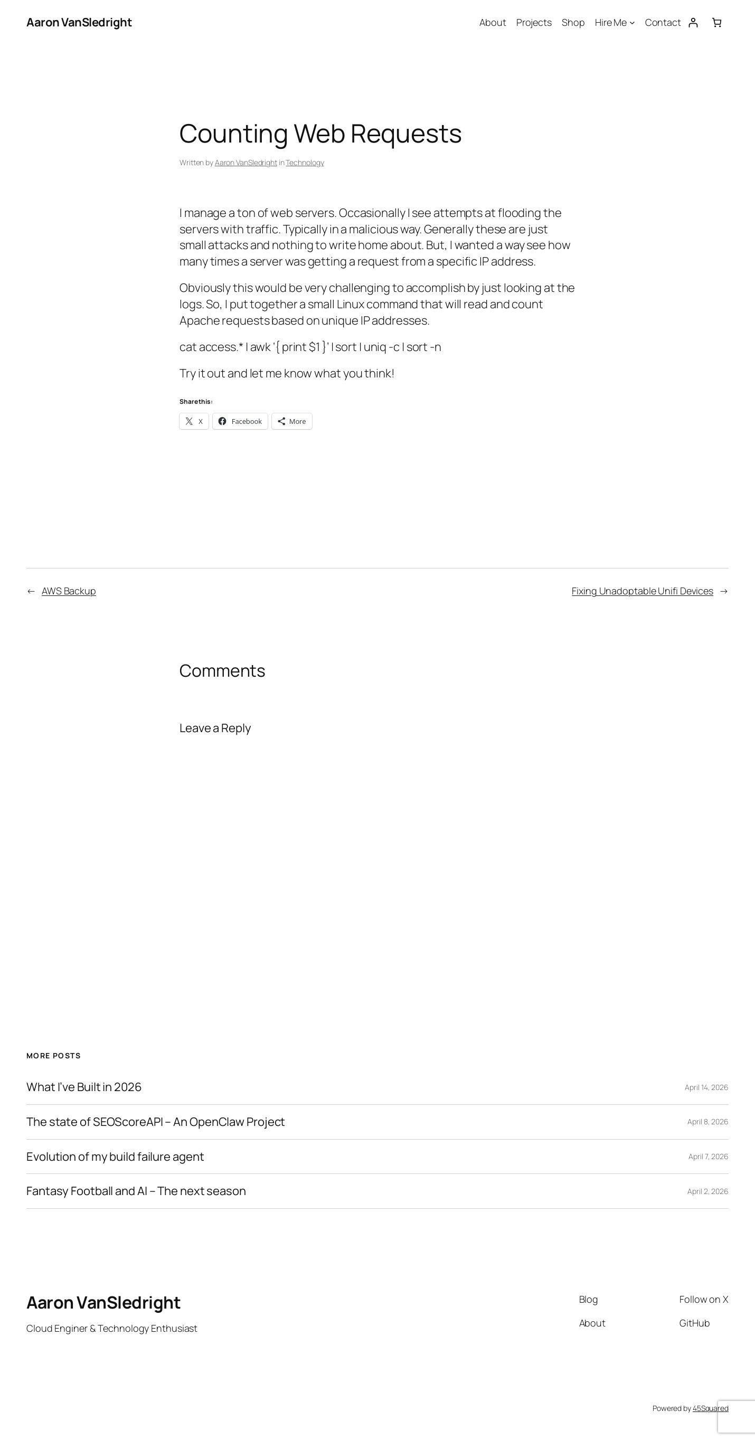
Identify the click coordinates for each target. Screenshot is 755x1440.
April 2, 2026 (708, 1191)
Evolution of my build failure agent (115, 1156)
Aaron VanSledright (79, 22)
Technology (305, 162)
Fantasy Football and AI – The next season (136, 1191)
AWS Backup (69, 590)
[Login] (693, 22)
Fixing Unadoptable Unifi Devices (642, 590)
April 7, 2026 (708, 1156)
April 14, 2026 (707, 1087)
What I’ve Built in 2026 (84, 1087)
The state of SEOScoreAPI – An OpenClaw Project (155, 1122)
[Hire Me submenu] (632, 22)
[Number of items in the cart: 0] (717, 22)
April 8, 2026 (708, 1121)
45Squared (711, 1408)
